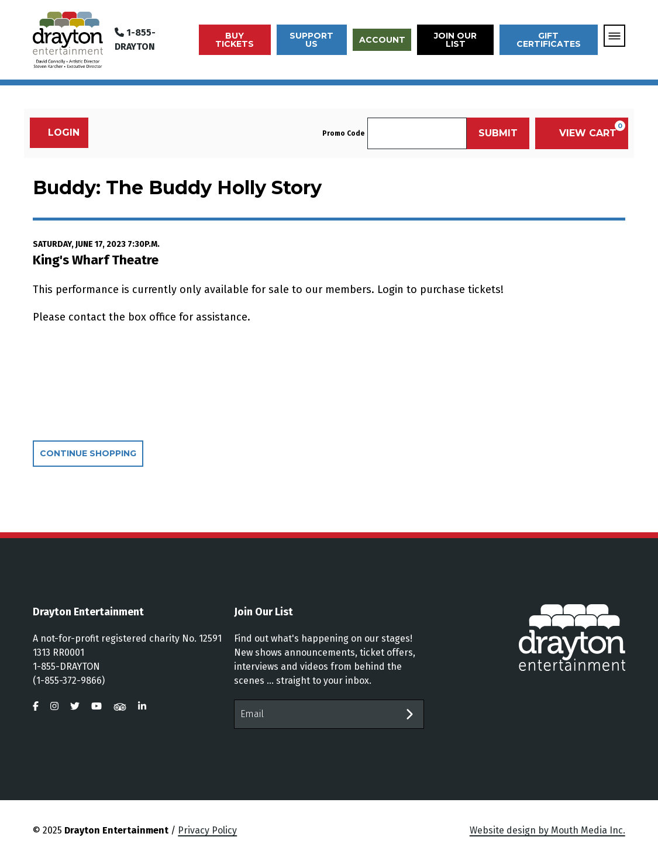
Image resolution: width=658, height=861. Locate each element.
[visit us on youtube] (96, 706)
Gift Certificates (548, 39)
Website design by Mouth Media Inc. (547, 830)
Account (382, 40)
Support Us (311, 39)
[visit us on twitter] (75, 706)
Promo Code (343, 133)
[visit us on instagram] (54, 706)
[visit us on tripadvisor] (119, 706)
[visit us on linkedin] (142, 706)
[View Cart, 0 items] (581, 133)
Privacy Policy (207, 830)
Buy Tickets (234, 39)
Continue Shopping (88, 453)
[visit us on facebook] (36, 706)
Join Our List (455, 39)
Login (58, 132)
